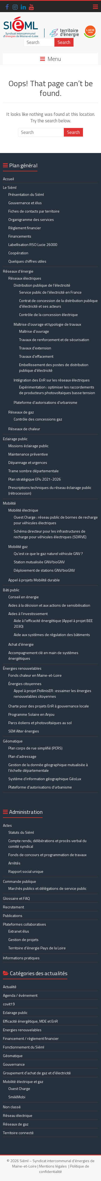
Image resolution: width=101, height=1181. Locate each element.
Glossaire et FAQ (16, 898)
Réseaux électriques (24, 278)
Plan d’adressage (22, 756)
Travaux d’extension (35, 348)
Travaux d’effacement (36, 356)
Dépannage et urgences (27, 462)
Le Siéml (9, 187)
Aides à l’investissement (28, 613)
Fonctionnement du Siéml (23, 1047)
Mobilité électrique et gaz (23, 1081)
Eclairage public (15, 439)
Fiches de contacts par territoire (34, 211)
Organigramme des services (31, 219)
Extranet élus (18, 931)
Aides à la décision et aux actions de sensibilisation (49, 605)
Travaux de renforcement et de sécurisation (54, 339)
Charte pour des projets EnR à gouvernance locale (48, 706)
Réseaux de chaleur (24, 429)
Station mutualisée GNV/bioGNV (39, 562)
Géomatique (13, 741)
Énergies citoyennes (24, 683)
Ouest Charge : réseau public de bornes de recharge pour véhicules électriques (56, 520)
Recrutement (13, 907)
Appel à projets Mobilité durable (34, 580)
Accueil (8, 179)
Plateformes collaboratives (24, 924)
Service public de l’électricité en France (50, 292)
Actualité (9, 986)
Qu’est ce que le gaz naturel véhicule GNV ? (48, 553)
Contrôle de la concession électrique (48, 314)
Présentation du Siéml (26, 194)
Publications (12, 915)
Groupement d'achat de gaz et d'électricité (37, 1073)
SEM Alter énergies (23, 731)
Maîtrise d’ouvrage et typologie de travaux (47, 324)
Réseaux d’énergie (18, 271)
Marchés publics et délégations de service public (47, 888)
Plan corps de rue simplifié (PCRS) (35, 748)
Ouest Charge (19, 1088)
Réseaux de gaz (21, 412)
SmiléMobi (16, 1097)
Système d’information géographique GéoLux (44, 778)
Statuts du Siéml (21, 832)
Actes (7, 825)
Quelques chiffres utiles (27, 261)
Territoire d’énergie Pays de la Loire (37, 948)
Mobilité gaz (18, 546)
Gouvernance (14, 1064)
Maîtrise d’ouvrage (34, 331)
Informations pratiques (21, 958)
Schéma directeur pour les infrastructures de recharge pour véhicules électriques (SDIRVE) (50, 534)
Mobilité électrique (23, 510)
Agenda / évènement (20, 995)
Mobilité (9, 503)
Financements (19, 236)
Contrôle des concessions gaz (38, 419)
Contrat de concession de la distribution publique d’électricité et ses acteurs (58, 303)
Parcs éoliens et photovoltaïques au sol (40, 722)
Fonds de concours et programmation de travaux (47, 854)
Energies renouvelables (22, 1030)
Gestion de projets (23, 939)
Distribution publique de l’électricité (42, 285)
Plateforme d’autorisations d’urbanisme (45, 402)
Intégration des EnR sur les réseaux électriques (52, 380)
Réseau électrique (17, 1115)
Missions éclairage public (28, 446)
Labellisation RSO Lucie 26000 (32, 244)
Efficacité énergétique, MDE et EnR (30, 1021)
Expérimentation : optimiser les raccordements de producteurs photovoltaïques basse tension (57, 389)
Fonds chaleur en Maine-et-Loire (35, 675)
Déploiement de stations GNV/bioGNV (44, 570)
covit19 (9, 1004)
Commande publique (19, 881)
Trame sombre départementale (33, 471)
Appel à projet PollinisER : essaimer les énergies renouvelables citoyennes (52, 693)
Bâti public (11, 590)
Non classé (12, 1107)
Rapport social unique (25, 871)
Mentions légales (53, 1166)
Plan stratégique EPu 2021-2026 (34, 479)
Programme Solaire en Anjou (31, 714)
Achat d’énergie (21, 644)
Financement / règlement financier (31, 1038)
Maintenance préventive (28, 454)
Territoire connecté (18, 1132)
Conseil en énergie (23, 597)
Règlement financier (24, 228)
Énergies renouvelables (22, 668)
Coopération (18, 253)
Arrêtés (14, 863)
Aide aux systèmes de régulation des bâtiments (52, 634)
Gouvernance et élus (25, 203)
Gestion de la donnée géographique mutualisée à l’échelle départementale (48, 767)
